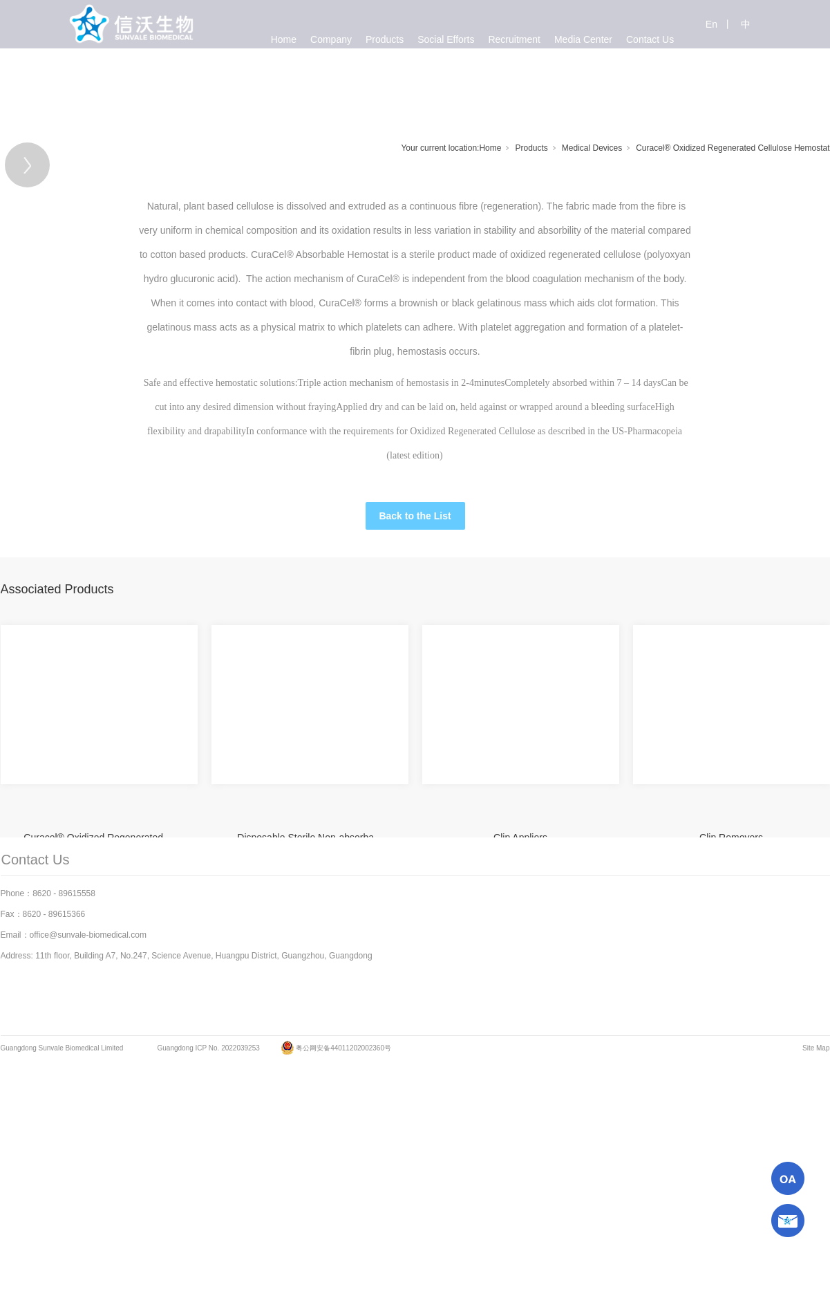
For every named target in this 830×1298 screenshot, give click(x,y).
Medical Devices (592, 148)
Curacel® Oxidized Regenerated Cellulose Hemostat (732, 148)
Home (490, 148)
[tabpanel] (354, 294)
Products (531, 148)
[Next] (734, 294)
